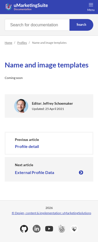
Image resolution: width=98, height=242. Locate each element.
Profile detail (27, 146)
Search (81, 25)
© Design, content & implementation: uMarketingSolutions (51, 213)
